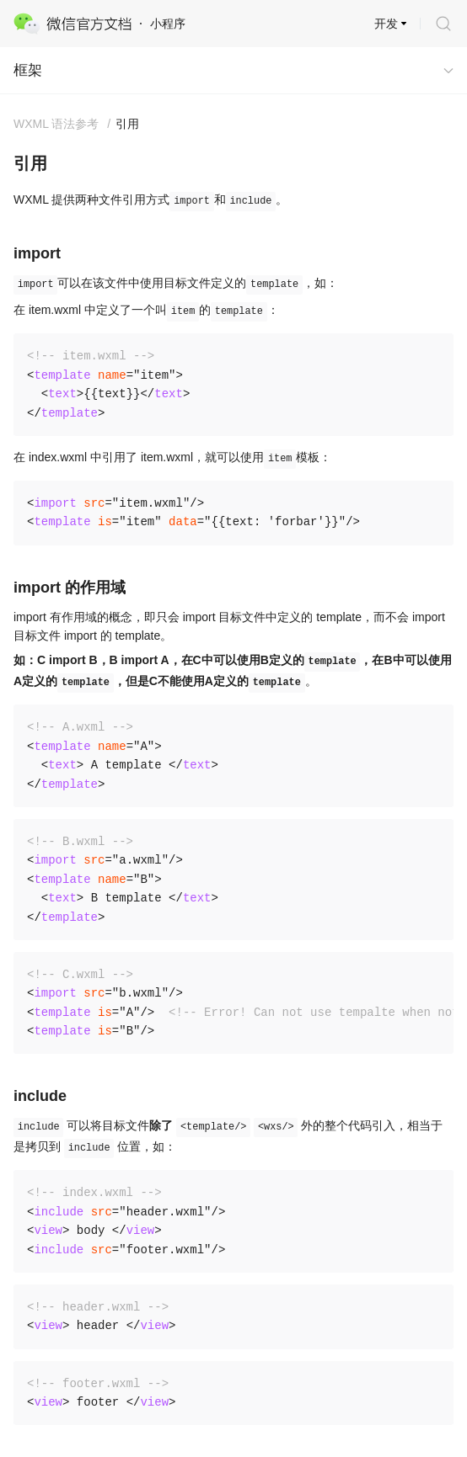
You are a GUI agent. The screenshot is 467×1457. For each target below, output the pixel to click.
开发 (386, 23)
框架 (27, 70)
